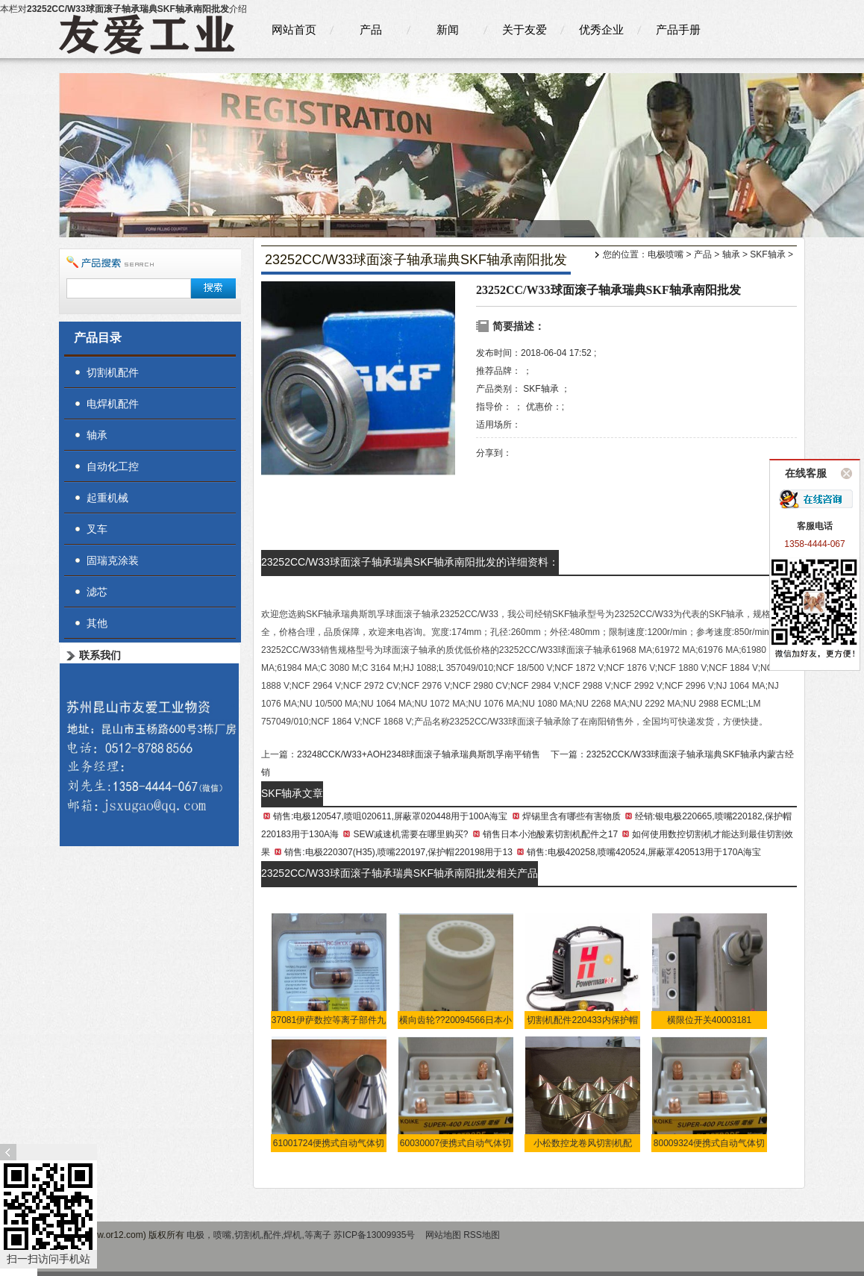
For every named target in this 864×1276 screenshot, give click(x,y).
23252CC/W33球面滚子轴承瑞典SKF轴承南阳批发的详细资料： (410, 562)
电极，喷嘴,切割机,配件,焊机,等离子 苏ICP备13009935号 (302, 1235)
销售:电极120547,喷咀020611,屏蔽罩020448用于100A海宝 (390, 816)
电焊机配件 (113, 404)
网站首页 (294, 29)
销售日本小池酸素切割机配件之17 (550, 834)
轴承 (731, 254)
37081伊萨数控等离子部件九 (329, 1020)
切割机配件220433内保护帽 (582, 1020)
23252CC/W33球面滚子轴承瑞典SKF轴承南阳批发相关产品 (399, 873)
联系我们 (100, 655)
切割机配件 (113, 372)
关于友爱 (524, 29)
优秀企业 (601, 29)
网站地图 (443, 1235)
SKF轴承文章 (292, 793)
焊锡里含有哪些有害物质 (571, 816)
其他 (97, 623)
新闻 (447, 29)
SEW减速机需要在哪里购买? (410, 834)
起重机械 (107, 498)
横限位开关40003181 (709, 1020)
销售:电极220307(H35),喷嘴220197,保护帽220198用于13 (398, 852)
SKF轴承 (767, 254)
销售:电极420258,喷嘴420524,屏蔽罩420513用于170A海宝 (644, 852)
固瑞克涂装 (113, 560)
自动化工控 (113, 466)
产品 (371, 29)
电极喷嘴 (665, 254)
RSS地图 (481, 1235)
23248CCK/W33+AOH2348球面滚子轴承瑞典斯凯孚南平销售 (418, 754)
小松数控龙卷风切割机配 (582, 1143)
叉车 (97, 529)
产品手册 (678, 29)
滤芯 (97, 592)
